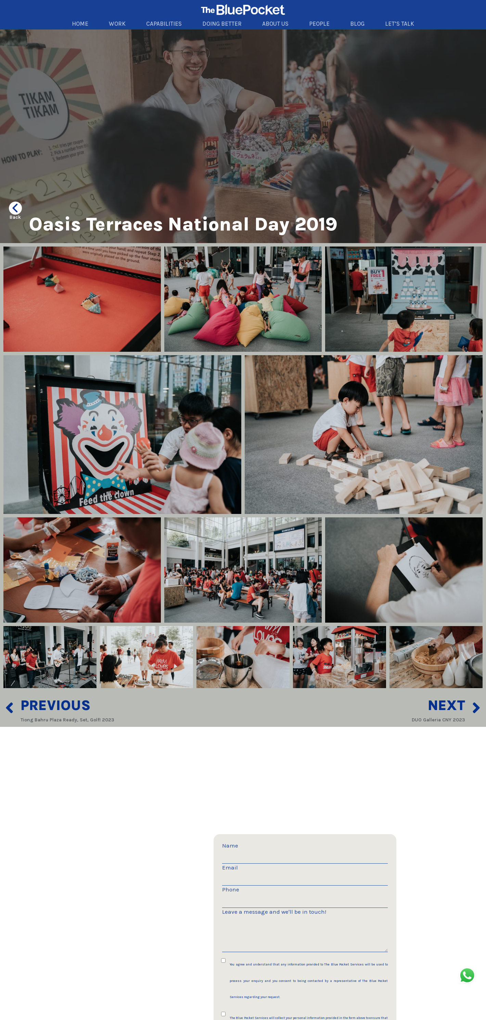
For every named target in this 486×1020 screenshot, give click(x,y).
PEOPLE (319, 23)
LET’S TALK (399, 23)
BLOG (357, 23)
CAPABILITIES (164, 23)
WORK (117, 23)
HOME (80, 23)
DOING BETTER (222, 23)
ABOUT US (275, 23)
